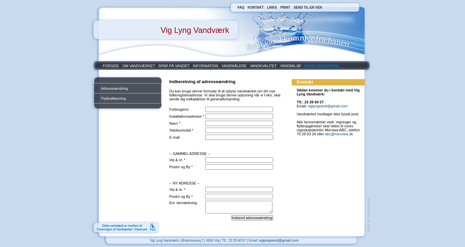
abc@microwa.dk (339, 134)
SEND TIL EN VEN (308, 7)
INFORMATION (205, 66)
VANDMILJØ (290, 66)
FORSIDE (111, 66)
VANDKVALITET (263, 66)
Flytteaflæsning (113, 98)
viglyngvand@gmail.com (328, 106)
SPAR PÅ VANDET (174, 66)
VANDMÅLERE (234, 66)
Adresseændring (114, 88)
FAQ (240, 7)
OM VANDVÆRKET (138, 66)
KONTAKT (256, 7)
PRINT (285, 7)
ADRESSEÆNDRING (322, 66)
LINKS (272, 7)
